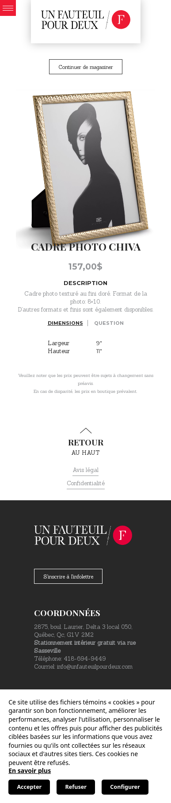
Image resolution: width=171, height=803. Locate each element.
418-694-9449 (85, 658)
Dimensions (65, 323)
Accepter (29, 787)
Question (109, 323)
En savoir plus (29, 770)
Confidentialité (86, 483)
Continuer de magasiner (85, 67)
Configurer (125, 787)
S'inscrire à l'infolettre (68, 576)
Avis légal (85, 470)
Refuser (76, 787)
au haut (85, 442)
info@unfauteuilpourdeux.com (95, 666)
